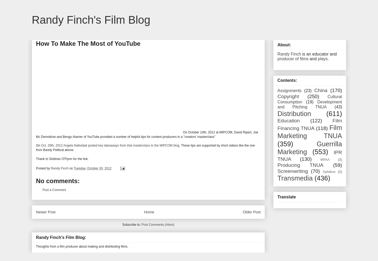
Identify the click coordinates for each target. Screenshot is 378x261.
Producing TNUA (300, 165)
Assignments (289, 90)
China (320, 90)
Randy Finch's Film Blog (91, 20)
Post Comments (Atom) (157, 225)
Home (149, 212)
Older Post (252, 212)
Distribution (294, 113)
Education (288, 120)
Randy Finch (289, 54)
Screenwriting (292, 171)
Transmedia (295, 178)
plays (323, 59)
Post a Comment (54, 190)
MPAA (325, 160)
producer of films (292, 59)
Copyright (288, 96)
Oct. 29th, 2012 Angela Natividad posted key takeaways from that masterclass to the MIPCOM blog (110, 145)
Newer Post (45, 212)
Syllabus (329, 172)
